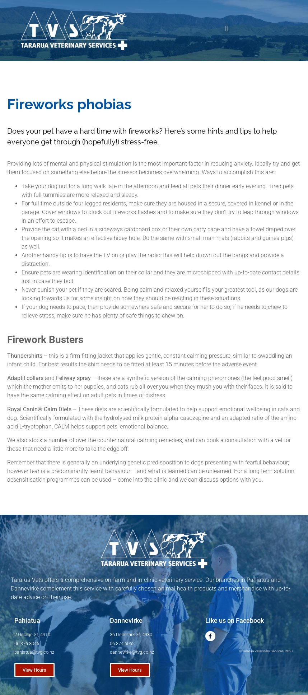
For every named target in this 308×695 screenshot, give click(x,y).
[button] (226, 29)
